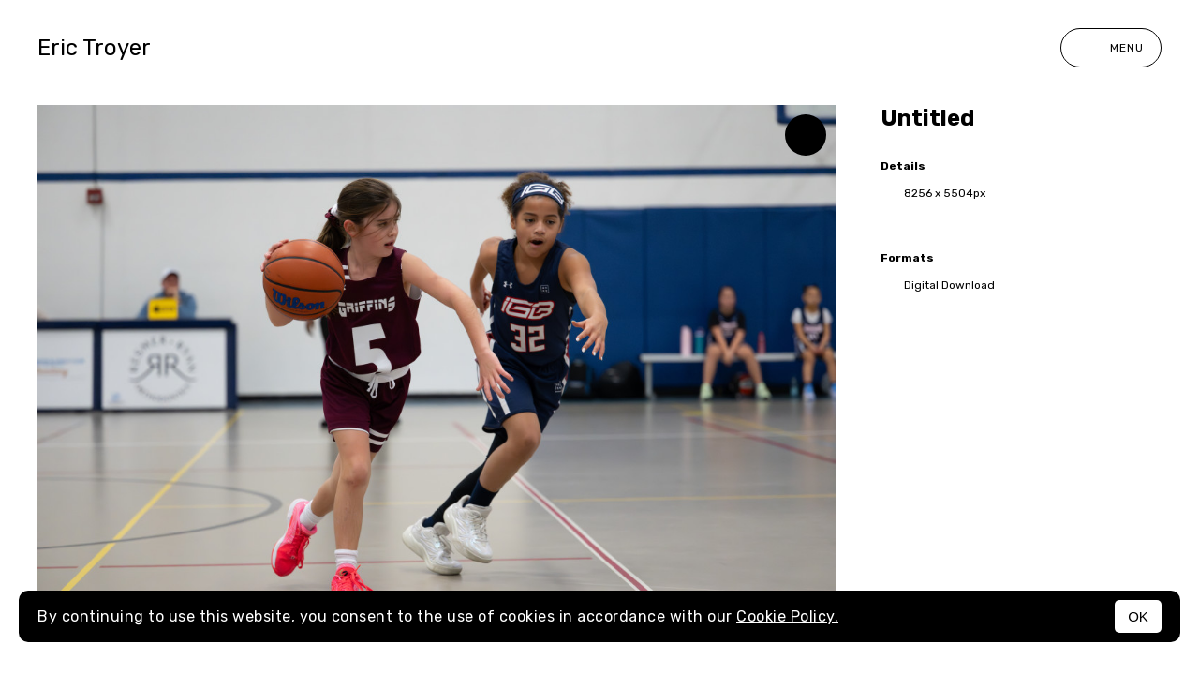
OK (1138, 616)
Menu (1111, 48)
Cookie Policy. (787, 616)
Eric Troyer (94, 48)
